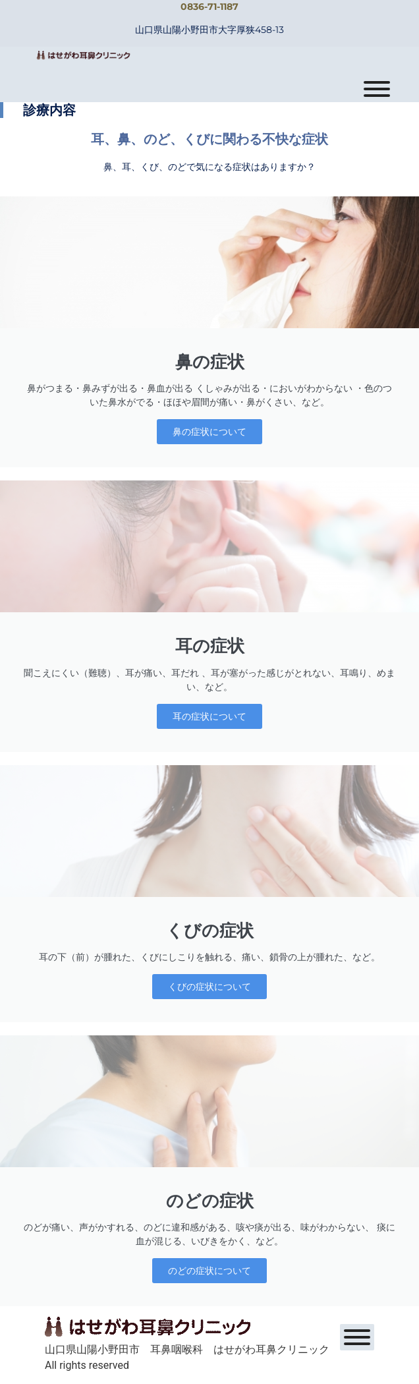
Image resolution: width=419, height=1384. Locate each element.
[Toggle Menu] (377, 89)
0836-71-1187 (209, 7)
